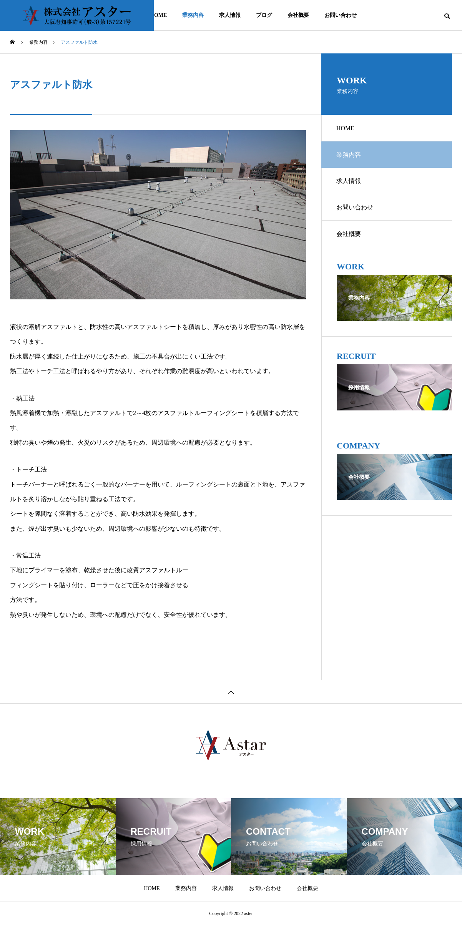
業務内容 (193, 15)
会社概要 (298, 15)
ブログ (264, 15)
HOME (158, 15)
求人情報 (230, 15)
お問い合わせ (340, 15)
